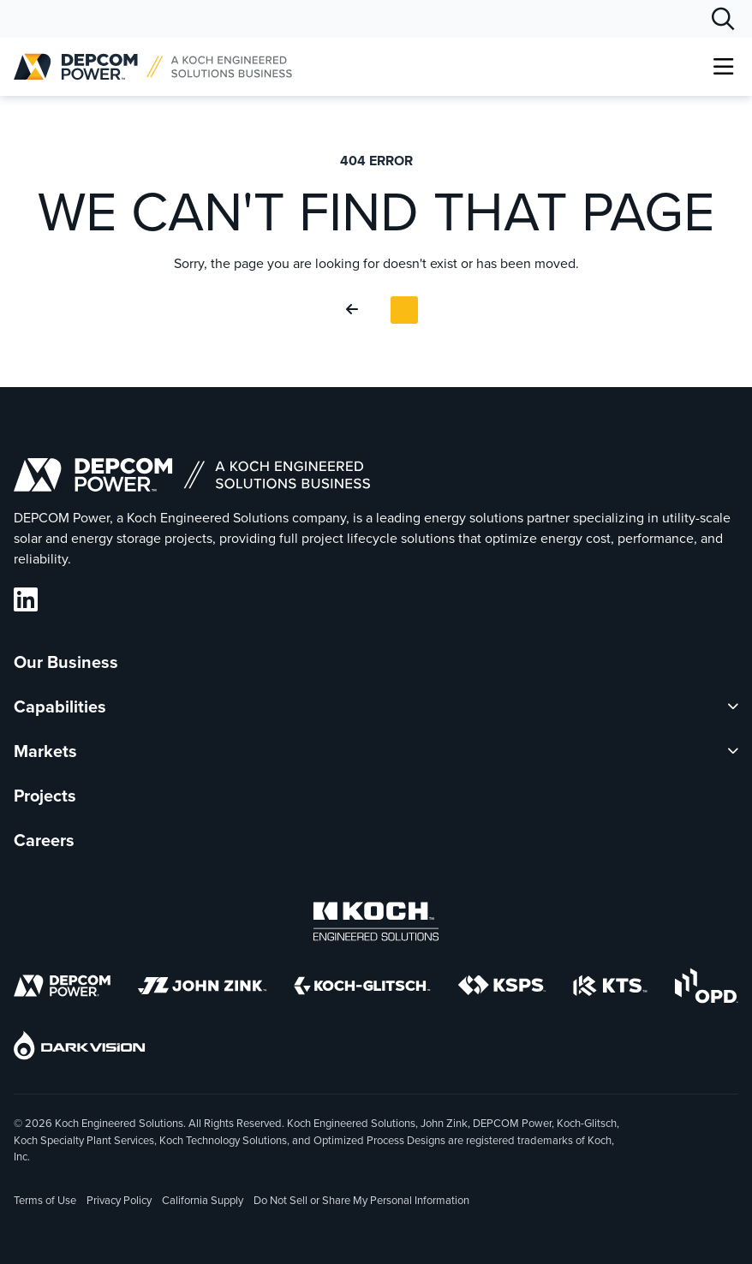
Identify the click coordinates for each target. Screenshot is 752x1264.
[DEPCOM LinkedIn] (26, 600)
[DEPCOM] (62, 989)
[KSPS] (501, 988)
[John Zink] (202, 988)
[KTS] (610, 989)
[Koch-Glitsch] (362, 988)
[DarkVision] (80, 1048)
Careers (44, 840)
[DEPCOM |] (153, 66)
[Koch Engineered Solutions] (376, 924)
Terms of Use (45, 1200)
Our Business (66, 662)
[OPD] (706, 989)
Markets (45, 751)
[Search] (722, 18)
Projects (45, 795)
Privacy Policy (119, 1200)
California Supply (202, 1200)
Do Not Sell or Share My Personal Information (361, 1201)
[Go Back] (355, 310)
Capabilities (60, 706)
